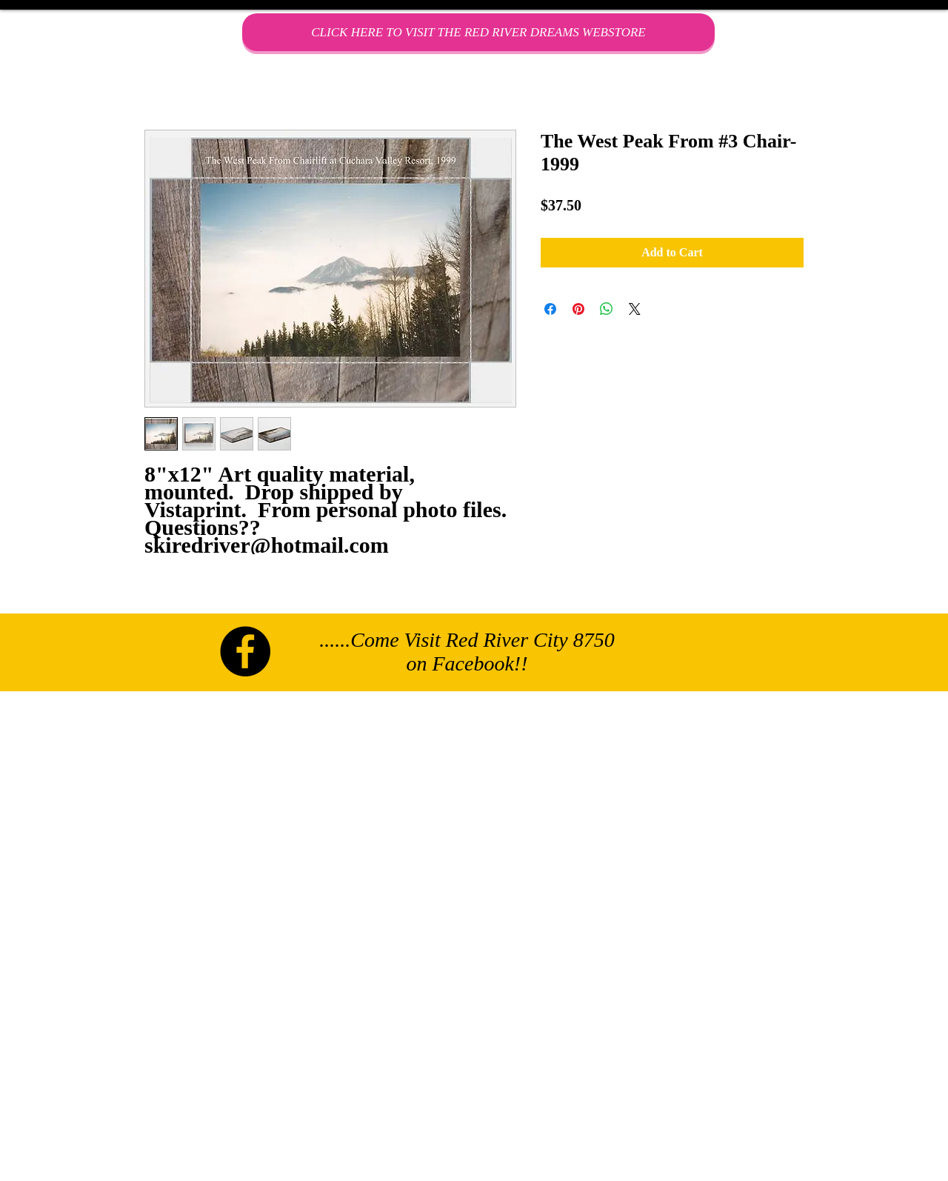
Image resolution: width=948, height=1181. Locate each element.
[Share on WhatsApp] (606, 309)
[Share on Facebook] (550, 309)
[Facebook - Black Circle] (245, 651)
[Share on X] (635, 309)
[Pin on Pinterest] (578, 309)
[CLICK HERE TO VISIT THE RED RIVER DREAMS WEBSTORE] (478, 32)
